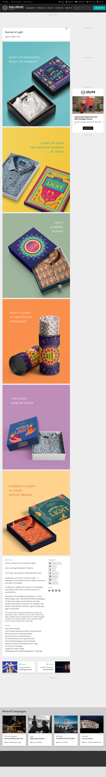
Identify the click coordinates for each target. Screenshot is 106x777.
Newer (22, 664)
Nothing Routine (25, 669)
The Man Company (10, 736)
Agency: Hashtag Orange (12, 742)
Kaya (31, 736)
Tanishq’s (85, 736)
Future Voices (48, 669)
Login (61, 2)
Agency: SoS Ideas (62, 742)
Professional (41, 8)
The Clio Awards (16, 2)
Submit (100, 2)
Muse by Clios (28, 2)
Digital (53, 577)
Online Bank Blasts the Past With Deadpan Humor (86, 118)
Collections (59, 8)
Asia (52, 570)
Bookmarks (80, 2)
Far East (53, 573)
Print (52, 580)
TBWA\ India (15, 37)
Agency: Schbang (36, 742)
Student (50, 8)
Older (50, 664)
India (52, 567)
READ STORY (88, 128)
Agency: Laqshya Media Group (92, 742)
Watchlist (68, 8)
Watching (90, 2)
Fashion (53, 583)
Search (99, 8)
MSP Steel (59, 736)
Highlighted (30, 8)
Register (70, 2)
